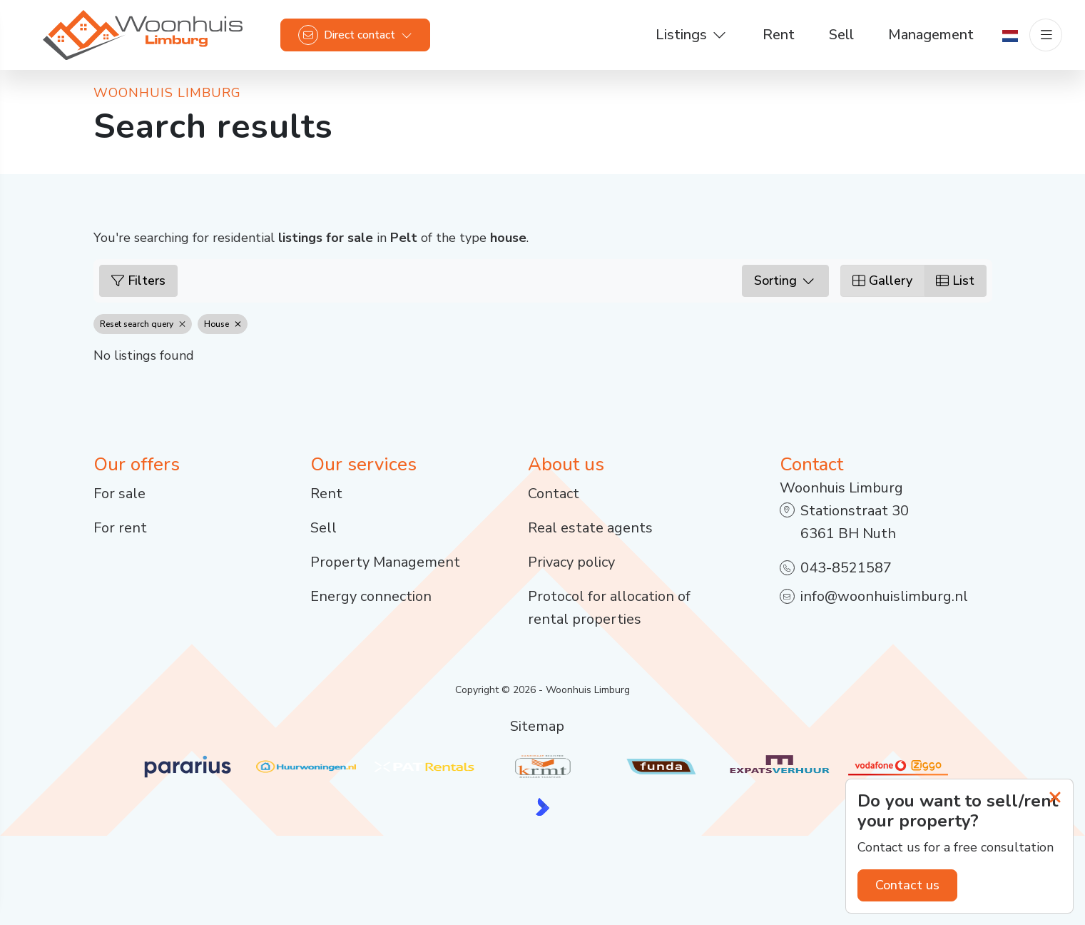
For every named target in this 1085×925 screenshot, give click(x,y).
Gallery (882, 280)
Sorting (785, 280)
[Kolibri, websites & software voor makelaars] (542, 807)
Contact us (907, 885)
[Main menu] (1045, 35)
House (222, 324)
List (955, 280)
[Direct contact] (355, 35)
